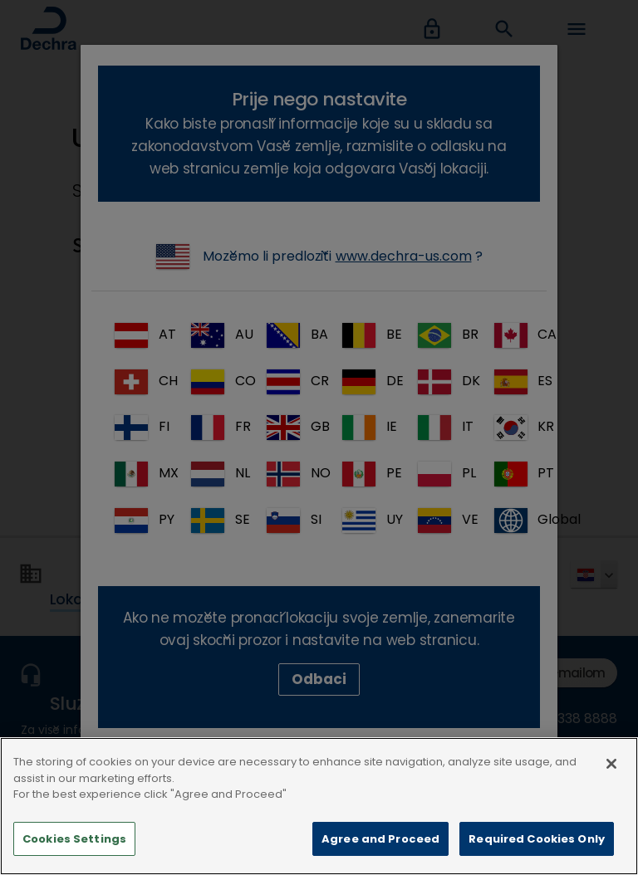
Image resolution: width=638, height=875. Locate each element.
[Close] (611, 776)
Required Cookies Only (537, 851)
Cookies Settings (74, 851)
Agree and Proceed (380, 851)
